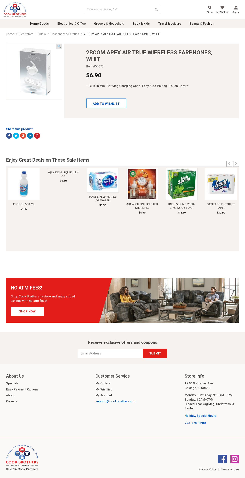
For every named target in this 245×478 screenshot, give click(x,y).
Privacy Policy (207, 469)
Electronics (26, 34)
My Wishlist (103, 389)
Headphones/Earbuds (65, 34)
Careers (11, 401)
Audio (42, 34)
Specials (12, 383)
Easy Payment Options (22, 389)
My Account (103, 395)
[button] (106, 103)
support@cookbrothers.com (115, 401)
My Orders (102, 383)
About (10, 395)
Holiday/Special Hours (200, 416)
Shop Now (27, 311)
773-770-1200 (195, 423)
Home (10, 34)
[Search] (156, 9)
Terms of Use (230, 469)
